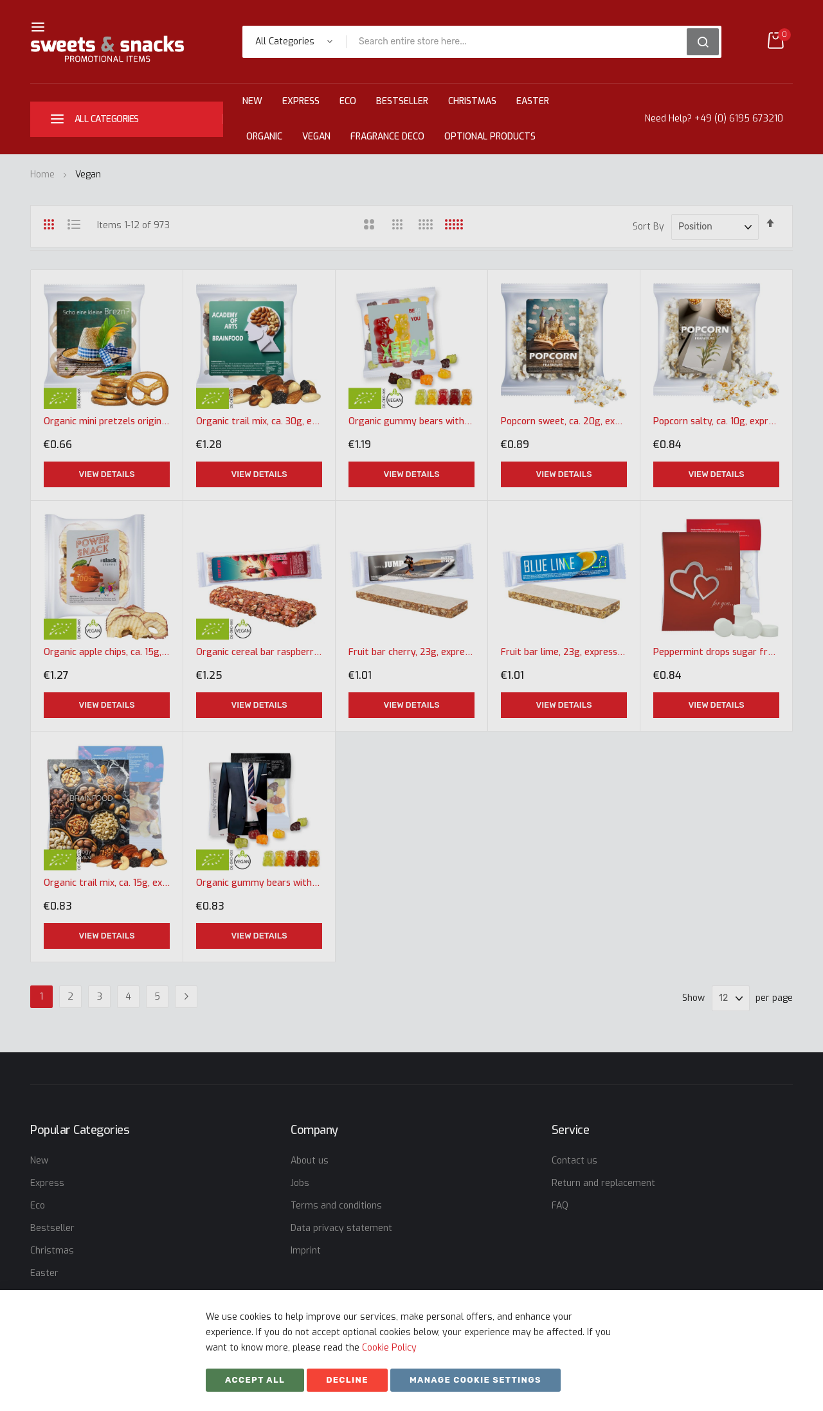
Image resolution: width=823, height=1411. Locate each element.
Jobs (300, 1183)
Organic (264, 136)
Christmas (472, 101)
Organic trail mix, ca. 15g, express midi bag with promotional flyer (107, 883)
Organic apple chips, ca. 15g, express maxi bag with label (107, 652)
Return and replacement (603, 1183)
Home (43, 174)
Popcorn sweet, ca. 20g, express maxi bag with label (564, 421)
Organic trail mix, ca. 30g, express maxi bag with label (259, 421)
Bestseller (402, 101)
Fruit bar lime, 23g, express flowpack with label (564, 652)
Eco (347, 101)
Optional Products (490, 136)
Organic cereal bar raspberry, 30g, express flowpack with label (259, 652)
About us (310, 1161)
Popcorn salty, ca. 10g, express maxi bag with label (716, 421)
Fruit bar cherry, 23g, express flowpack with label (411, 652)
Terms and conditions (336, 1206)
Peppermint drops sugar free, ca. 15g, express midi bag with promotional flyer (716, 652)
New (252, 101)
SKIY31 (533, 1384)
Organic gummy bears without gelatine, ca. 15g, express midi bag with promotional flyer (259, 883)
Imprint (306, 1251)
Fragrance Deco (387, 136)
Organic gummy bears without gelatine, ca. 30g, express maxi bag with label (411, 421)
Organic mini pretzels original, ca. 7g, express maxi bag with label (107, 421)
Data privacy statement (341, 1228)
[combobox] (521, 42)
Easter (532, 101)
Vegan (316, 136)
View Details (106, 474)
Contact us (574, 1161)
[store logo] (107, 49)
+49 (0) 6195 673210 (738, 118)
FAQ (560, 1206)
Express (301, 101)
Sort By (648, 226)
